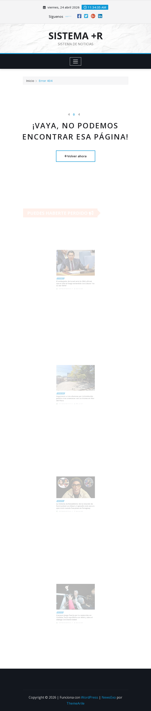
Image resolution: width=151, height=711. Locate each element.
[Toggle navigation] (75, 61)
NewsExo (109, 697)
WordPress (89, 697)
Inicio (30, 82)
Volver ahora (76, 156)
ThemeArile (75, 703)
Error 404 (45, 82)
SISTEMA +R (75, 35)
